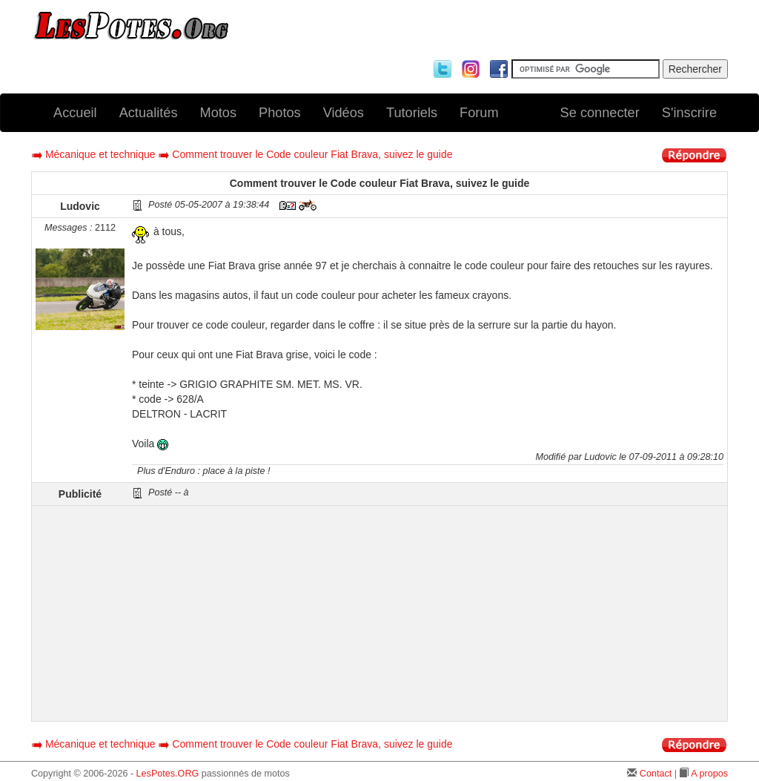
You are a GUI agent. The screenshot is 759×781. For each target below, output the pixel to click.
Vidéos (343, 112)
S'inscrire (689, 112)
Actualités (148, 112)
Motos (218, 112)
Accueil (75, 112)
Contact (656, 773)
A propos (709, 773)
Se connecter (600, 112)
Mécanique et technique (100, 154)
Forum (479, 112)
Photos (280, 112)
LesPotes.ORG (167, 773)
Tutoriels (411, 112)
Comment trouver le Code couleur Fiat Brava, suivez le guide (312, 154)
